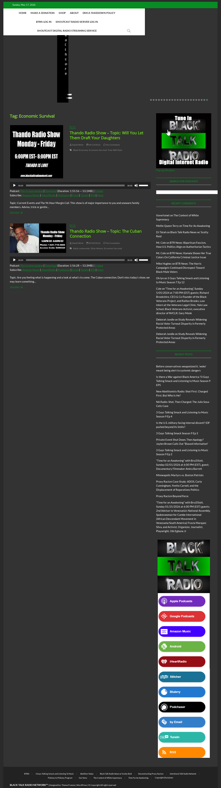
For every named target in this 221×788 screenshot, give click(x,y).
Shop (65, 12)
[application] (80, 176)
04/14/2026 (78, 84)
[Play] (14, 177)
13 (183, 91)
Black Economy (80, 141)
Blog (9, 59)
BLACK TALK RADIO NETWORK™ (29, 776)
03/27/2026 (185, 84)
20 (202, 91)
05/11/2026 (24, 84)
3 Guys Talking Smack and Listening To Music (55, 765)
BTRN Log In (130, 12)
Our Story (83, 769)
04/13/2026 (132, 84)
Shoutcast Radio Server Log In (163, 12)
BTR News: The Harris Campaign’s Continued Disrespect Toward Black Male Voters (180, 259)
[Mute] (136, 177)
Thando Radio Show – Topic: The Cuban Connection (106, 225)
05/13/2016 (93, 136)
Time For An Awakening (196, 217)
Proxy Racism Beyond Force (172, 487)
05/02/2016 (93, 234)
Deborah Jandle (165, 310)
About (77, 12)
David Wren (77, 136)
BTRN (16, 59)
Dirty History (97, 239)
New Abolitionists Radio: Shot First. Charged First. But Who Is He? (81, 74)
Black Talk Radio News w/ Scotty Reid (28, 56)
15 (188, 91)
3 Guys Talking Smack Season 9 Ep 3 (177, 424)
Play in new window (31, 182)
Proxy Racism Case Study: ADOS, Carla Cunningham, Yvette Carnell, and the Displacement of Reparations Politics (179, 477)
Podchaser (64, 186)
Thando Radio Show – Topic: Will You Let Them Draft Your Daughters (106, 126)
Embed (99, 182)
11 (178, 91)
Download (51, 182)
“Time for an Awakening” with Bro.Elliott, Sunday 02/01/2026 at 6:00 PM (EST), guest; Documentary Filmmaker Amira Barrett (182, 456)
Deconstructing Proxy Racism (150, 765)
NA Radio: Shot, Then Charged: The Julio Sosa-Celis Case (133, 74)
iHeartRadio (48, 186)
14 (186, 91)
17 (194, 91)
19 (199, 91)
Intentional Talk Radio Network (183, 765)
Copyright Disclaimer (164, 769)
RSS (92, 186)
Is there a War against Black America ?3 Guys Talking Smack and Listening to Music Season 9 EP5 (183, 372)
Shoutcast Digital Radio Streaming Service (103, 21)
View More (14, 89)
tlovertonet (163, 206)
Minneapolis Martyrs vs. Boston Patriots (180, 466)
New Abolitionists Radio (80, 63)
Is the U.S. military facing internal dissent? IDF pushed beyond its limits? (188, 74)
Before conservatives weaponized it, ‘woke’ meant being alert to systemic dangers (30, 71)
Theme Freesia (68, 776)
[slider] (75, 177)
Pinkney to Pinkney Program (60, 769)
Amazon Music (30, 186)
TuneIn (85, 186)
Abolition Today (87, 765)
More (100, 186)
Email (75, 186)
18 (196, 91)
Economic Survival (98, 141)
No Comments (43, 84)
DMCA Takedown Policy (102, 12)
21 (204, 91)
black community (81, 239)
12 (180, 91)
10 (175, 91)
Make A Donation (46, 12)
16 (191, 91)
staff (11, 84)
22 (207, 91)
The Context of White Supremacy (108, 769)
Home (26, 12)
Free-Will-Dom (115, 141)
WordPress (81, 776)
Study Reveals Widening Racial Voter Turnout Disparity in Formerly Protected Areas (181, 315)
